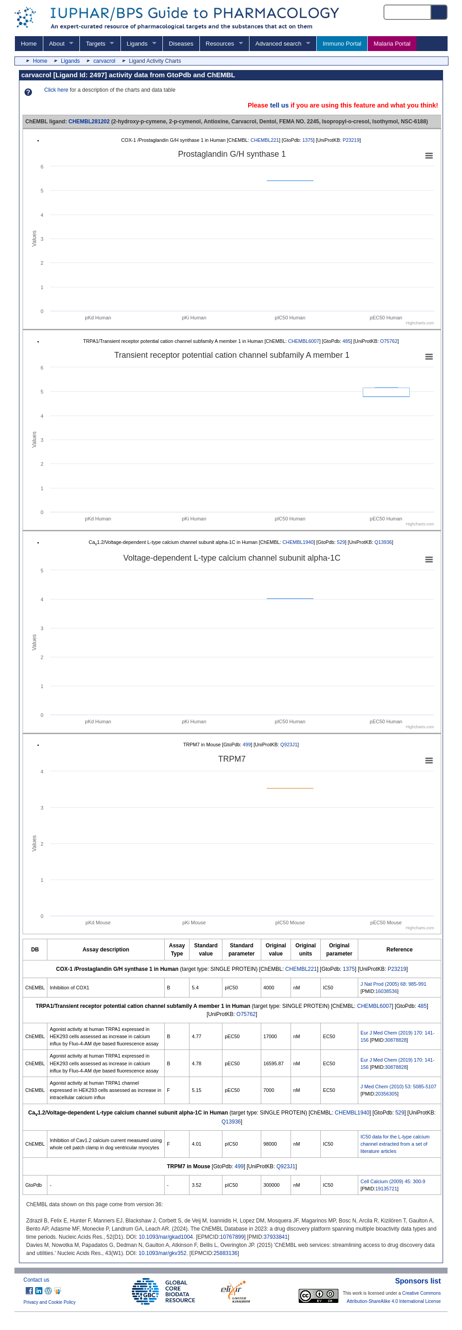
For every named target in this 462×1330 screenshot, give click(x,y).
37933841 (275, 1237)
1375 (307, 140)
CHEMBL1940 (298, 542)
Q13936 (383, 542)
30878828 (396, 1040)
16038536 (386, 991)
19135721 (386, 1188)
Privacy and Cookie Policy (49, 1302)
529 (341, 542)
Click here (56, 90)
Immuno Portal (342, 43)
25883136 (225, 1253)
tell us (279, 105)
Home (29, 43)
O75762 (388, 341)
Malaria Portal (392, 43)
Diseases (181, 43)
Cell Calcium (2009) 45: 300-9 (392, 1181)
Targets (95, 43)
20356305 (386, 1093)
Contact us (36, 1280)
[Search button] (439, 12)
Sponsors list (418, 1281)
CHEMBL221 (264, 140)
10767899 (232, 1237)
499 (247, 744)
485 (346, 341)
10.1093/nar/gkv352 (162, 1253)
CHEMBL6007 (303, 341)
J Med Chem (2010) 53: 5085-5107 (398, 1086)
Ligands (137, 43)
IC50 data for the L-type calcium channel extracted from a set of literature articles (395, 1144)
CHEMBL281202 (89, 121)
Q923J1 (288, 744)
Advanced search (278, 43)
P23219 (350, 140)
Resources (220, 43)
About (57, 43)
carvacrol (104, 61)
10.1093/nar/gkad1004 (166, 1237)
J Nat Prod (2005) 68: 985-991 (393, 984)
